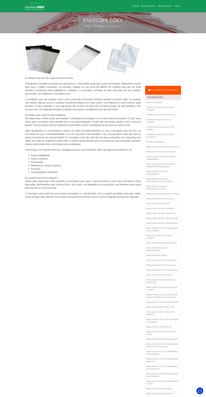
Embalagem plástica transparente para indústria (162, 367)
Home (136, 7)
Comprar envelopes (155, 142)
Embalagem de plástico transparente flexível (157, 187)
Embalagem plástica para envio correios (160, 313)
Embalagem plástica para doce (160, 307)
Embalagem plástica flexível (159, 275)
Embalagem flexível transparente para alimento (162, 229)
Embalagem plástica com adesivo (161, 260)
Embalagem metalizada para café (161, 243)
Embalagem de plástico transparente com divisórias (159, 180)
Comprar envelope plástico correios (159, 121)
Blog (177, 6)
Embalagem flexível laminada (160, 209)
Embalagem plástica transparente (162, 339)
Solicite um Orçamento (163, 90)
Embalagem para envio (156, 255)
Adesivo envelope (154, 102)
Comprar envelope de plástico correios (160, 108)
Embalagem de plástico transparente (157, 173)
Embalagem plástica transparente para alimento (162, 353)
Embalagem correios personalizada (163, 147)
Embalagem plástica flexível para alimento (162, 288)
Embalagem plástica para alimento (162, 302)
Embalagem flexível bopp (158, 204)
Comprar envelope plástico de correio (160, 128)
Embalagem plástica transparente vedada (162, 382)
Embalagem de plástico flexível (161, 152)
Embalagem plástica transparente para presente (162, 375)
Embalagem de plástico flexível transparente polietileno (161, 165)
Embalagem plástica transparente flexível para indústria (162, 345)
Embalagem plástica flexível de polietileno (161, 281)
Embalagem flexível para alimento (162, 218)
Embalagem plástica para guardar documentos (162, 320)
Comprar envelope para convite (161, 115)
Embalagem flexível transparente (162, 223)
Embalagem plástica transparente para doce (162, 360)
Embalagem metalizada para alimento (159, 237)
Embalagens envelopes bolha (160, 394)
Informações (164, 6)
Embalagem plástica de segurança (162, 270)
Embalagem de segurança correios (162, 194)
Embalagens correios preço (159, 389)
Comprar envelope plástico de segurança (160, 136)
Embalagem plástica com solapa (161, 265)
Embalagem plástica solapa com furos (161, 333)
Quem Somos (148, 6)
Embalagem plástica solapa (159, 327)
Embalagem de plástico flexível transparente (161, 158)
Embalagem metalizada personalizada (157, 249)
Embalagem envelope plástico (160, 199)
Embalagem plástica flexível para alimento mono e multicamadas (162, 296)
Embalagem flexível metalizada (161, 213)
